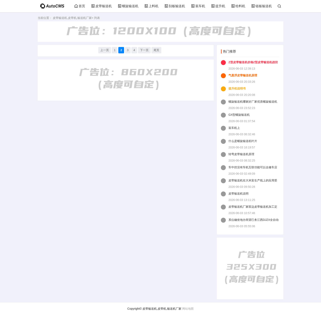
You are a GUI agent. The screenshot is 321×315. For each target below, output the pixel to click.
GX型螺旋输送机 (239, 114)
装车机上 (234, 127)
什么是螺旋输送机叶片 (242, 141)
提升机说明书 (237, 88)
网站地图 (188, 308)
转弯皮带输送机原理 (241, 154)
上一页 (104, 50)
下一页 (144, 50)
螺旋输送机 (128, 6)
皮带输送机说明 (238, 193)
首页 (80, 6)
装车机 (198, 6)
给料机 (238, 6)
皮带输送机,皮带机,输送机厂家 (72, 17)
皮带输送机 (101, 6)
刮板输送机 (175, 6)
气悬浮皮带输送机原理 (242, 75)
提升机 (218, 6)
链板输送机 (261, 6)
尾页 (156, 50)
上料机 (151, 6)
